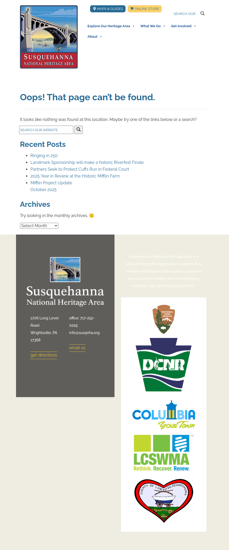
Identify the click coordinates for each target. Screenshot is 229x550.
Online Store (144, 9)
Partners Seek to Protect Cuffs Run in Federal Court (79, 169)
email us (77, 347)
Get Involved (183, 26)
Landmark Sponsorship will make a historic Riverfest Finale (87, 162)
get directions (43, 355)
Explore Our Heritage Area (111, 26)
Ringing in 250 (44, 155)
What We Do (152, 26)
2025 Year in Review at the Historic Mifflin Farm (75, 176)
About (94, 36)
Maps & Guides (108, 9)
